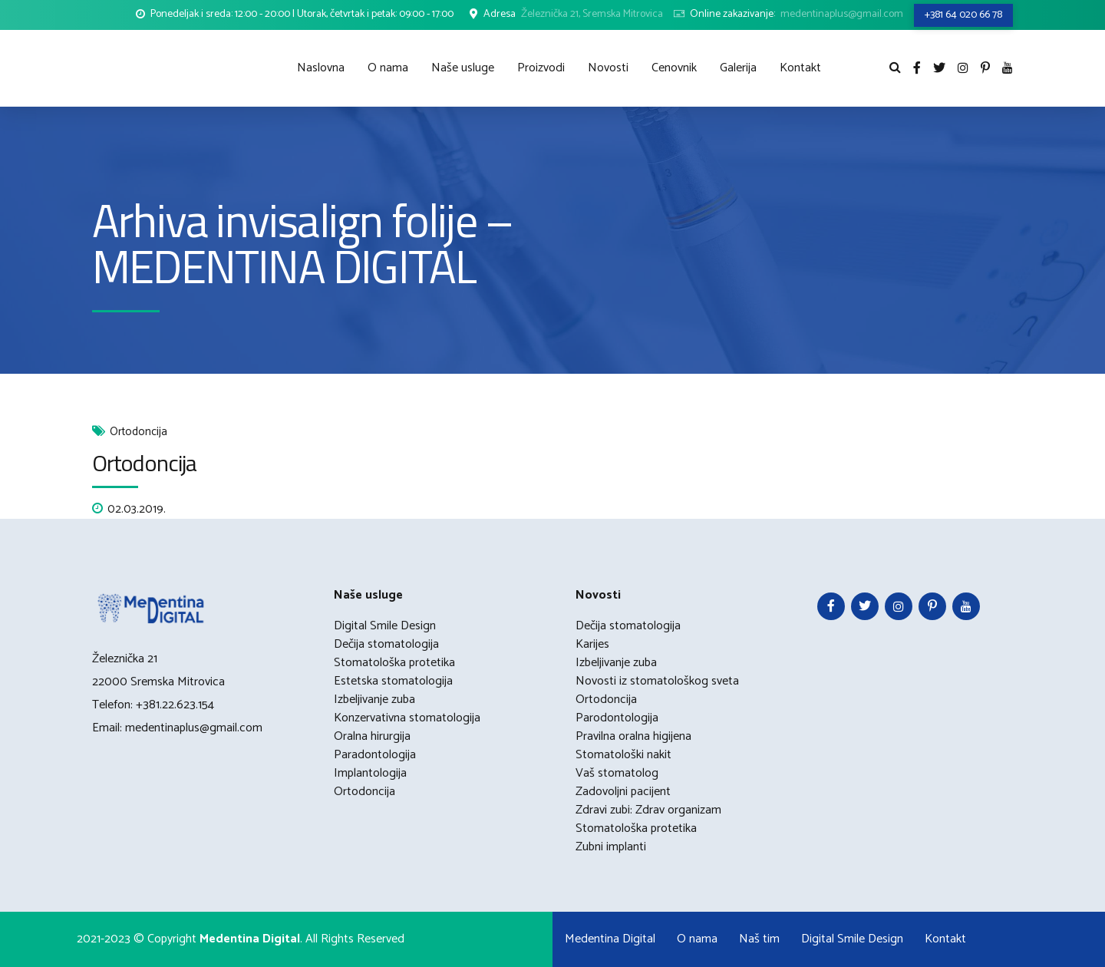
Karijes (592, 644)
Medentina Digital (610, 939)
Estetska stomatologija (393, 681)
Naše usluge (462, 68)
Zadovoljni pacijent (623, 791)
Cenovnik (674, 68)
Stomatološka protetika (394, 662)
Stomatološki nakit (623, 754)
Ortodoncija (138, 432)
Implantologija (370, 773)
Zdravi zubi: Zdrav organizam (648, 810)
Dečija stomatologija (386, 644)
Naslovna (321, 68)
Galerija (738, 68)
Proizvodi (541, 68)
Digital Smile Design (385, 626)
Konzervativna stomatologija (407, 718)
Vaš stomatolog (617, 773)
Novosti (608, 68)
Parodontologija (617, 718)
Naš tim (759, 939)
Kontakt (800, 68)
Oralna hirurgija (372, 736)
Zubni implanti (611, 847)
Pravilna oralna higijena (633, 736)
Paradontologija (375, 754)
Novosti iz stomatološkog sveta (657, 681)
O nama (388, 68)
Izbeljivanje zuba (374, 699)
